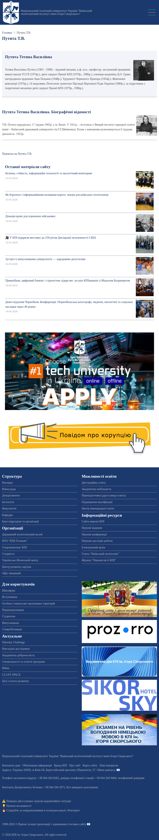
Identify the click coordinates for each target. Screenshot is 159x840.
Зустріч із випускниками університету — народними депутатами (45, 259)
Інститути (8, 502)
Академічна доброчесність (18, 655)
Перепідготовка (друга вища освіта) (104, 495)
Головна (7, 32)
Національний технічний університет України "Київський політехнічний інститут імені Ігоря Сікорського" (56, 12)
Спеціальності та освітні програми (23, 661)
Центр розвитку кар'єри (16, 566)
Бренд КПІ (60, 765)
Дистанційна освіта (94, 482)
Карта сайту (90, 765)
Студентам (8, 616)
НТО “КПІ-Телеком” (14, 540)
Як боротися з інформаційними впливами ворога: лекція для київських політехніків (56, 194)
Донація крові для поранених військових (30, 216)
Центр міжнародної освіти (98, 508)
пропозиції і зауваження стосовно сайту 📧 (63, 824)
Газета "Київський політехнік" (100, 553)
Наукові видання (92, 527)
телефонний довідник (131, 778)
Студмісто (8, 553)
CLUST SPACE (11, 674)
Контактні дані (11, 765)
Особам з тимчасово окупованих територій (28, 603)
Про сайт (75, 765)
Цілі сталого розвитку (15, 681)
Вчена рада (9, 489)
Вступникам (9, 596)
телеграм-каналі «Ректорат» (63, 810)
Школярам (8, 590)
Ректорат (7, 482)
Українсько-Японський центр (20, 560)
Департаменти (11, 495)
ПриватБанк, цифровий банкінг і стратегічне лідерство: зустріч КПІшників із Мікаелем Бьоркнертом (67, 280)
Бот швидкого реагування (82, 787)
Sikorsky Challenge (13, 642)
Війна (5, 668)
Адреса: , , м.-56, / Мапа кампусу (58, 770)
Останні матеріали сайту (28, 167)
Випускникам (10, 622)
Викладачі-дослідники (16, 648)
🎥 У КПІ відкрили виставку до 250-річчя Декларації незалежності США (50, 237)
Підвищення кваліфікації (97, 502)
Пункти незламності (18, 805)
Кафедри (7, 515)
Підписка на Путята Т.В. (17, 153)
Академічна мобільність (97, 489)
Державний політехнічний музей (22, 534)
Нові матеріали (109, 765)
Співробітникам (12, 629)
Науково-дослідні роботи (97, 540)
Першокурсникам (13, 609)
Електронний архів (93, 547)
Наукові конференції (94, 534)
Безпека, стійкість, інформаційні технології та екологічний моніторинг (49, 173)
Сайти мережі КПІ (93, 521)
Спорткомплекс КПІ (14, 547)
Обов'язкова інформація (37, 765)
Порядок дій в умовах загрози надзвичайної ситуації (38, 801)
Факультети (9, 508)
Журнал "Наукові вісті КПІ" (99, 560)
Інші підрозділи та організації (20, 521)
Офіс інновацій (11, 573)
